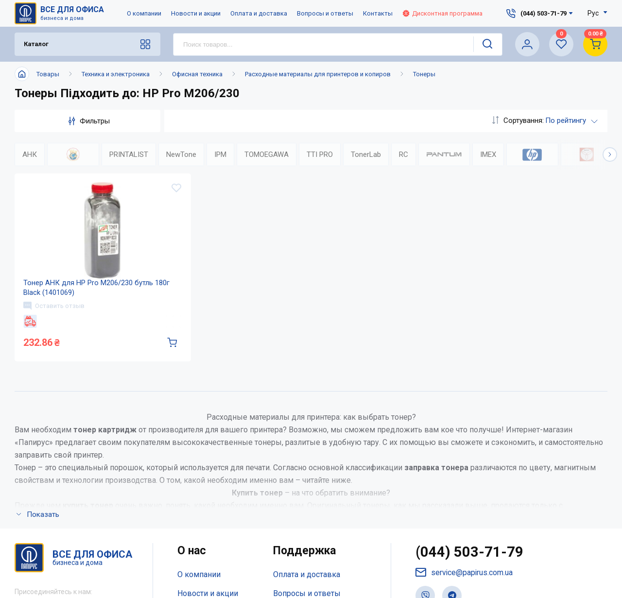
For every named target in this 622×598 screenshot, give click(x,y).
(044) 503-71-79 (469, 563)
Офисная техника (197, 74)
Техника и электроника (116, 74)
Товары (47, 74)
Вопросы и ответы (325, 13)
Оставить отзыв (55, 314)
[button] (610, 154)
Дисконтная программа (442, 13)
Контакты (378, 13)
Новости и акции (196, 13)
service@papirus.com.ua (464, 584)
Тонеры (424, 74)
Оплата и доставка (258, 13)
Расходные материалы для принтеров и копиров (318, 74)
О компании (144, 13)
